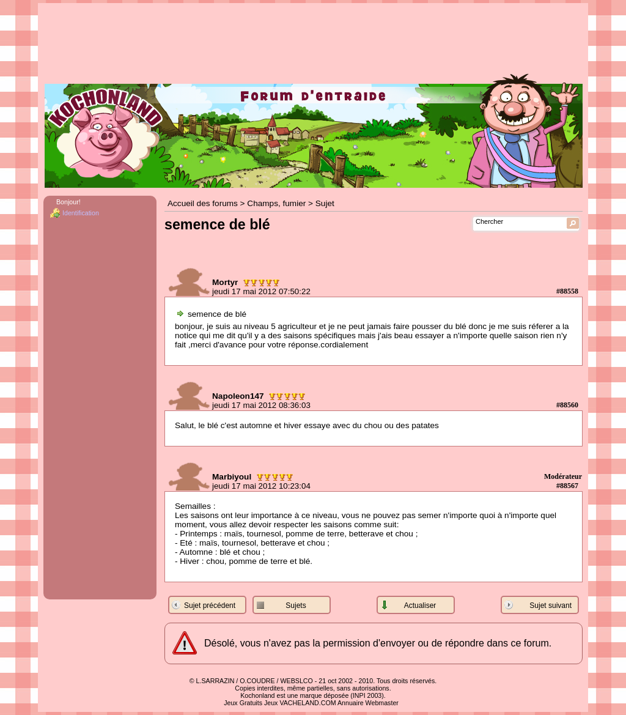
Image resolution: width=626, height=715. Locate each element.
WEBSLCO (297, 680)
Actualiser (420, 605)
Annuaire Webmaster (368, 702)
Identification (80, 213)
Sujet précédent (209, 605)
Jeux (271, 702)
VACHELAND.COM (307, 702)
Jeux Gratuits (243, 702)
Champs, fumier (276, 203)
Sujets (295, 605)
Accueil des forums (203, 203)
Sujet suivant (550, 605)
